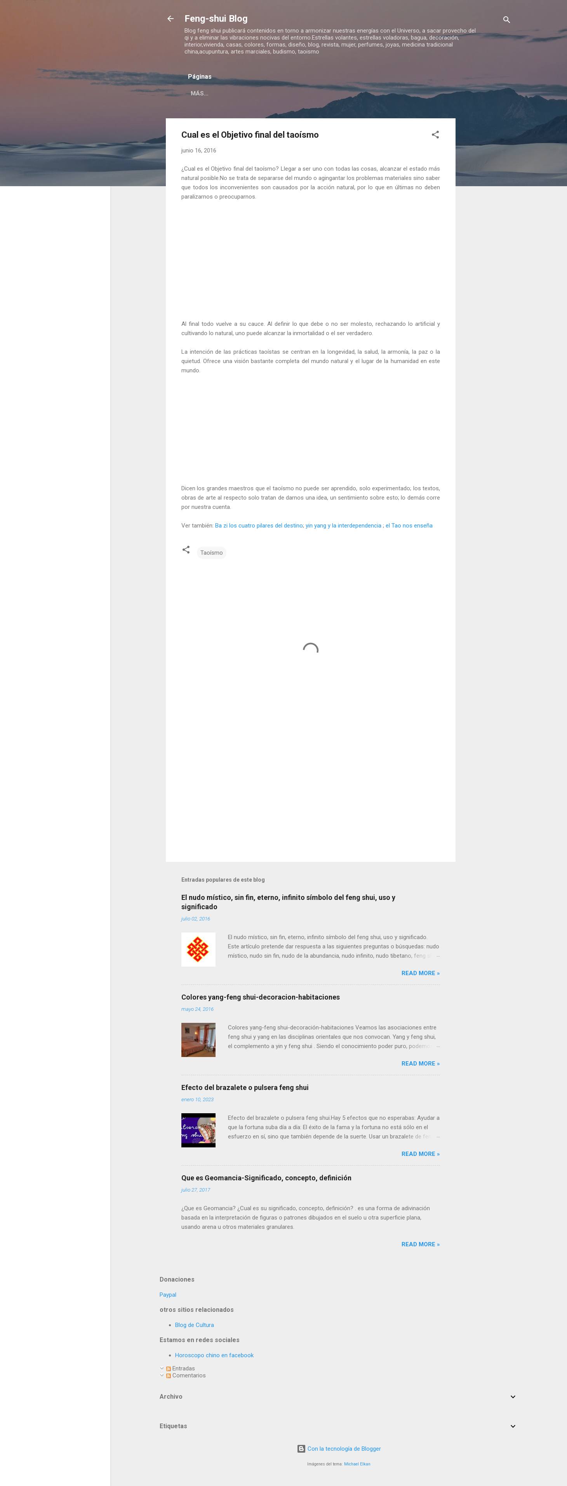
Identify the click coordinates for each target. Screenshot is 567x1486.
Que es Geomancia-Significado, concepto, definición (266, 1179)
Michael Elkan (357, 1465)
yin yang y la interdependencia (343, 527)
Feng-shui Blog (216, 18)
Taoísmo (211, 554)
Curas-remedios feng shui (415, 93)
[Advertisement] (486, 236)
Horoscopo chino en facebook (214, 1356)
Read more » (421, 974)
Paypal (168, 1296)
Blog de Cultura (194, 1326)
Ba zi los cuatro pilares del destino (259, 527)
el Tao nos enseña (409, 527)
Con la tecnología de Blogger (339, 1450)
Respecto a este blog (324, 93)
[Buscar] (506, 21)
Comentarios (186, 1377)
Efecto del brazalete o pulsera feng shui (245, 1089)
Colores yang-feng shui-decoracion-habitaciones (260, 999)
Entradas (180, 1370)
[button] (435, 137)
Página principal (247, 93)
